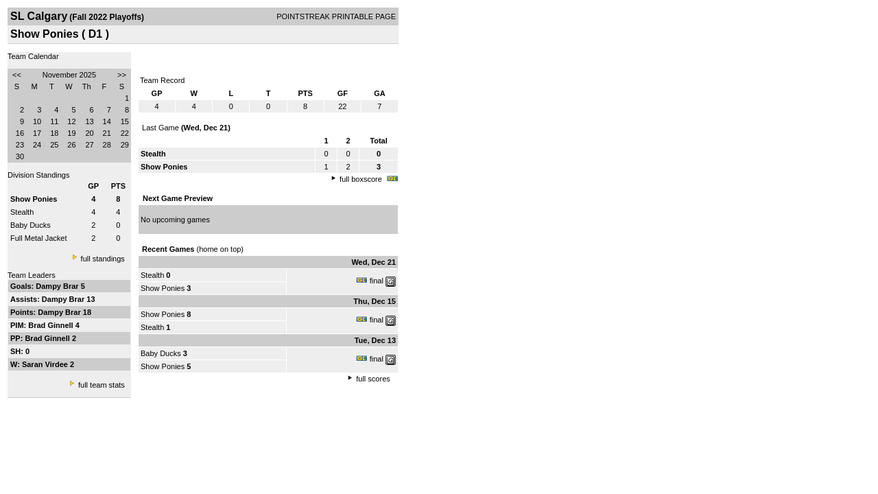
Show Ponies (163, 288)
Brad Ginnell (51, 325)
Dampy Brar (58, 286)
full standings (103, 259)
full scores (373, 379)
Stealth (22, 212)
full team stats (101, 385)
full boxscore (361, 179)
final (376, 281)
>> (121, 75)
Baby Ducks (30, 225)
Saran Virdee (46, 364)
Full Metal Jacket (38, 238)
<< (16, 75)
